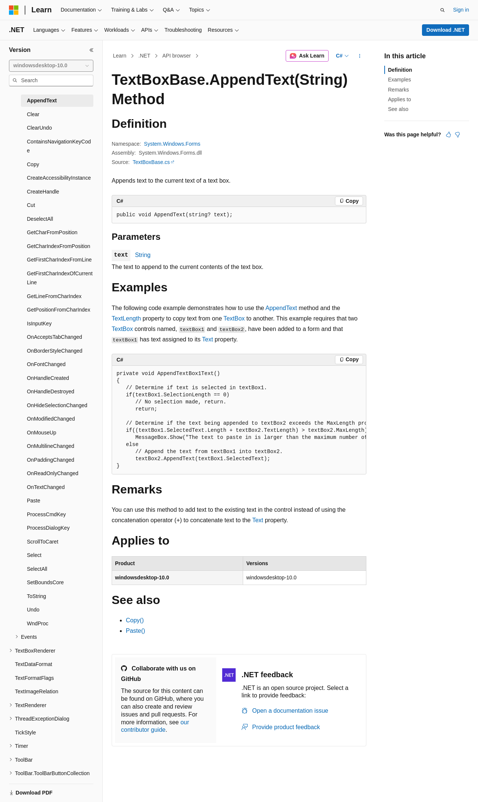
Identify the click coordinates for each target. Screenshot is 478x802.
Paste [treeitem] (33, 501)
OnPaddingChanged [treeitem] (50, 460)
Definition (400, 70)
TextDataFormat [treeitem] (33, 664)
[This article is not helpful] (457, 134)
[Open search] (442, 10)
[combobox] (51, 66)
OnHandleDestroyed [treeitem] (50, 391)
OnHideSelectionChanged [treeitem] (57, 405)
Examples (399, 80)
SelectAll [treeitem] (37, 569)
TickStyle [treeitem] (25, 733)
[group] (239, 420)
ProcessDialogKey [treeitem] (48, 528)
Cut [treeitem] (31, 205)
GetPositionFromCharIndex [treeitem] (58, 310)
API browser (176, 56)
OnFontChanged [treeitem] (46, 364)
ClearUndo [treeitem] (39, 128)
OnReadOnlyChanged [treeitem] (52, 473)
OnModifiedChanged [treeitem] (51, 419)
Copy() (135, 620)
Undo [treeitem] (33, 610)
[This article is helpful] (448, 134)
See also (398, 109)
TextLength (126, 318)
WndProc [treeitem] (38, 623)
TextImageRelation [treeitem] (36, 691)
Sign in (461, 10)
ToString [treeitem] (36, 596)
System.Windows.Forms (172, 144)
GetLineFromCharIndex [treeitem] (54, 296)
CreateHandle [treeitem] (43, 192)
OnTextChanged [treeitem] (46, 487)
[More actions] (359, 56)
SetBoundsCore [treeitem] (45, 582)
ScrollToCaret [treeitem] (42, 542)
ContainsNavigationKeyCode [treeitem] (59, 146)
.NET (144, 56)
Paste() (135, 631)
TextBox (234, 318)
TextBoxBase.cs (151, 162)
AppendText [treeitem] (42, 100)
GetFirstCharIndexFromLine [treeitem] (59, 260)
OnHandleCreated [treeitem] (48, 378)
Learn (120, 56)
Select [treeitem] (34, 555)
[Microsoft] (14, 10)
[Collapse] (91, 50)
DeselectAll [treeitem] (40, 219)
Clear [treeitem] (33, 114)
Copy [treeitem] (33, 164)
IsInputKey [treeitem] (39, 323)
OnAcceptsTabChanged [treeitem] (54, 337)
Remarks (398, 90)
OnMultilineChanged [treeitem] (50, 446)
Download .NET (445, 30)
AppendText (281, 308)
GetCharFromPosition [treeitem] (52, 232)
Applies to (399, 99)
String (142, 255)
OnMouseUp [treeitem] (41, 433)
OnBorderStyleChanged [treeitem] (55, 351)
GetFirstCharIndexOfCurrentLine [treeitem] (60, 278)
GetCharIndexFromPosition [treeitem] (58, 246)
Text (207, 339)
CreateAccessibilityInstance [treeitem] (59, 178)
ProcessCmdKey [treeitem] (46, 514)
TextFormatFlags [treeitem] (34, 678)
